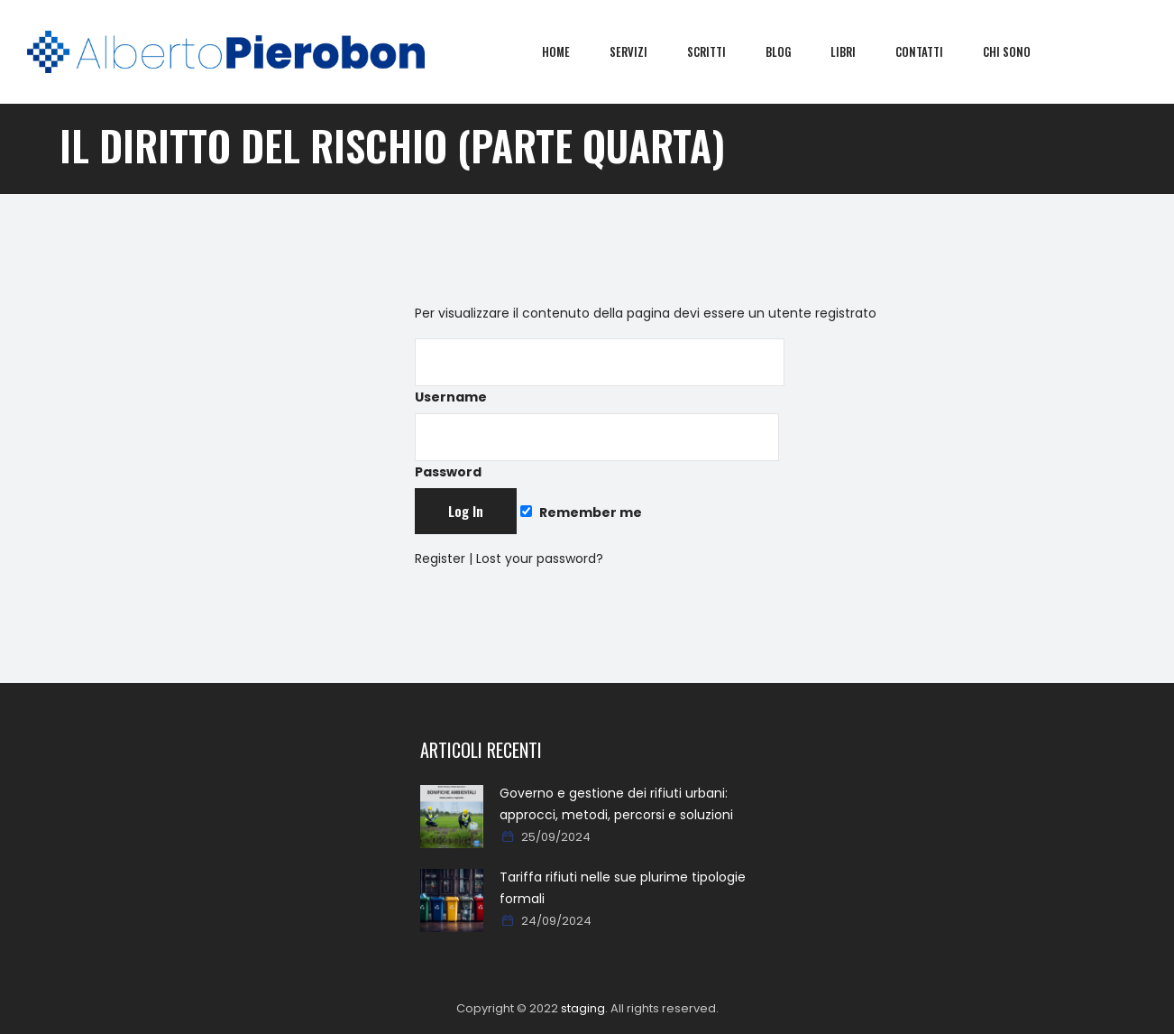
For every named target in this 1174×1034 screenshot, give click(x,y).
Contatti (932, 51)
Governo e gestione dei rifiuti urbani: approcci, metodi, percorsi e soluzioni (616, 804)
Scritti (719, 51)
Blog (790, 51)
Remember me (580, 512)
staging (583, 1008)
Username (599, 372)
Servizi (641, 51)
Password (597, 447)
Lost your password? (539, 558)
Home (568, 51)
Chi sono (1019, 51)
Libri (855, 51)
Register (440, 558)
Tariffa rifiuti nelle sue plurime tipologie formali (623, 888)
